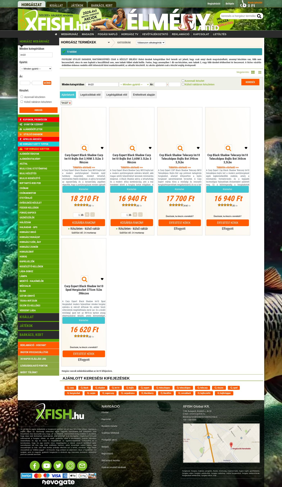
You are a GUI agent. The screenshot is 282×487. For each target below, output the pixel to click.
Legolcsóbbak (90, 94)
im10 (115, 387)
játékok (77, 5)
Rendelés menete (109, 426)
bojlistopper (224, 393)
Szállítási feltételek (110, 433)
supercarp (108, 393)
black (84, 387)
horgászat (31, 5)
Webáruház (69, 34)
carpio (91, 393)
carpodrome (128, 393)
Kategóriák (124, 42)
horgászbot (73, 393)
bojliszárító (204, 393)
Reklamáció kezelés (111, 460)
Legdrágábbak (116, 94)
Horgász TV (129, 34)
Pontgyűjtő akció (109, 439)
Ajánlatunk (68, 94)
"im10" (64, 102)
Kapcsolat (201, 34)
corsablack (184, 393)
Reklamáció (181, 34)
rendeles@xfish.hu (197, 414)
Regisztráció (107, 453)
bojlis (130, 387)
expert (145, 387)
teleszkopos (163, 387)
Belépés (105, 446)
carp (70, 387)
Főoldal (105, 412)
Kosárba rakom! (83, 223)
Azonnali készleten (34, 97)
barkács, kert (102, 5)
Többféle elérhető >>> (84, 167)
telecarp (202, 387)
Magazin (88, 34)
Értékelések (144, 94)
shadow (100, 387)
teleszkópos (183, 387)
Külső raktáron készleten (38, 101)
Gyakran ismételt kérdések (114, 467)
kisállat (56, 5)
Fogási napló (107, 34)
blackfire (166, 393)
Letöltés (219, 34)
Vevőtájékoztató (155, 34)
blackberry (147, 393)
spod (233, 387)
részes (219, 387)
